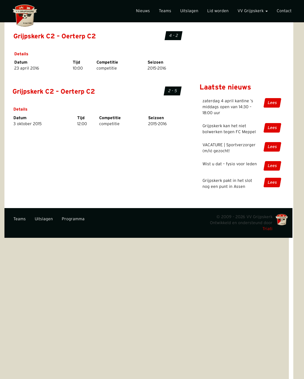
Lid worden (218, 11)
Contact (284, 11)
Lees (272, 103)
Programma (73, 219)
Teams (165, 11)
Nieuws (143, 11)
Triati (267, 229)
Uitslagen (189, 11)
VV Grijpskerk (253, 11)
